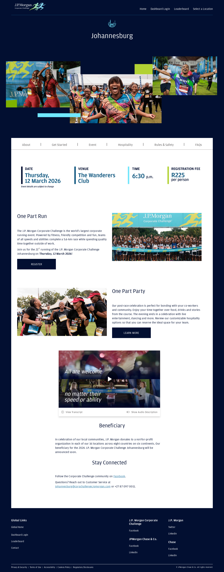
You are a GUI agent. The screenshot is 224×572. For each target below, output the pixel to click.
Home (143, 9)
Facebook (119, 476)
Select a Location (203, 9)
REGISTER (43, 263)
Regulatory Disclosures (83, 567)
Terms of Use (36, 567)
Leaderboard (181, 9)
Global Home (17, 527)
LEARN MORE (137, 332)
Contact (15, 547)
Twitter (171, 527)
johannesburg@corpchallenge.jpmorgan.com (83, 486)
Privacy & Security (19, 567)
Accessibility (50, 567)
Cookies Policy (64, 567)
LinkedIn (133, 552)
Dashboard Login (160, 9)
